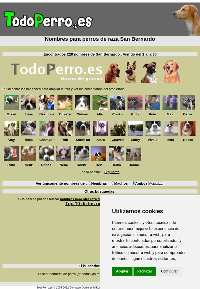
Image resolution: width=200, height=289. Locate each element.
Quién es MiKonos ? (94, 287)
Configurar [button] (169, 271)
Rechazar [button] (145, 271)
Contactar (75, 287)
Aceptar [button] (122, 271)
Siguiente (112, 172)
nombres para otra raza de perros (86, 199)
